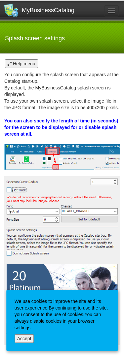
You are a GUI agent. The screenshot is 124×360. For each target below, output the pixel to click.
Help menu (21, 63)
